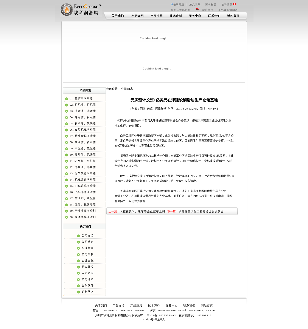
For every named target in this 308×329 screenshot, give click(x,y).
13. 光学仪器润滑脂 (82, 173)
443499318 (204, 315)
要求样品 (210, 4)
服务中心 (172, 305)
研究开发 (87, 266)
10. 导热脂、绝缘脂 (82, 154)
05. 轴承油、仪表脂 (82, 123)
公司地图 (178, 4)
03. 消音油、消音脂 (82, 111)
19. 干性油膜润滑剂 (82, 210)
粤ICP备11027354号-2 (161, 315)
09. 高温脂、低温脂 (82, 148)
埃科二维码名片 (181, 9)
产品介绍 (119, 305)
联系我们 (189, 305)
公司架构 (87, 254)
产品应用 (136, 305)
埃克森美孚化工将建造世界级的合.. (202, 211)
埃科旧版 (228, 4)
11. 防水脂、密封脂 (82, 160)
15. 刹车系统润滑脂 (82, 185)
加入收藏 (195, 4)
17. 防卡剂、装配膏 (82, 198)
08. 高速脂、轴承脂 (82, 142)
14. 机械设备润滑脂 (82, 179)
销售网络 (87, 291)
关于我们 (101, 305)
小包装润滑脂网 (228, 9)
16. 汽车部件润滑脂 (82, 192)
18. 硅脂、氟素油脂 (82, 204)
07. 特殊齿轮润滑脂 (82, 135)
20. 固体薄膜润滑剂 (82, 217)
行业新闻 (87, 248)
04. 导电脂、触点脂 (82, 117)
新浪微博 (207, 9)
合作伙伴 (87, 285)
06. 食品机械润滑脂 (82, 129)
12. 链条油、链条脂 (82, 167)
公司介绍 (87, 235)
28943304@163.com (202, 310)
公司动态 (87, 241)
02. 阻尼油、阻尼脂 (82, 104)
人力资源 (87, 273)
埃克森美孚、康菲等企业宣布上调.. (143, 211)
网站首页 (207, 305)
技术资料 (154, 305)
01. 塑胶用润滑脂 (81, 98)
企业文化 (87, 260)
